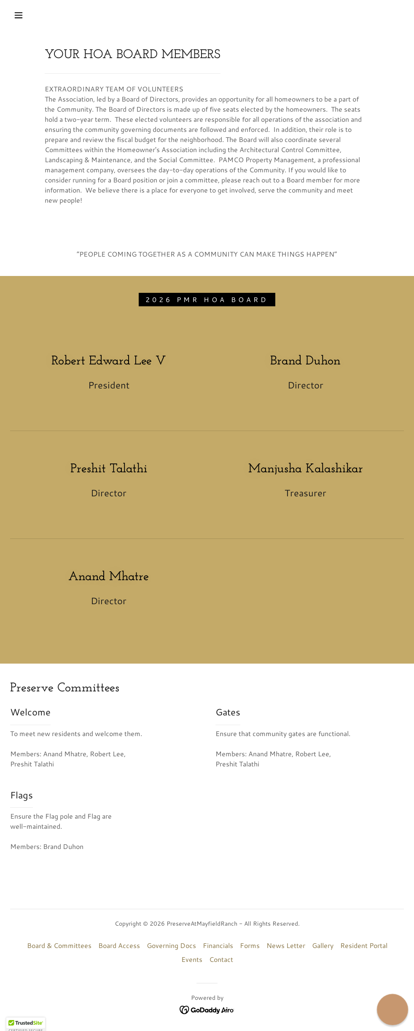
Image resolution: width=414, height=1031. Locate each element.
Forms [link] (250, 945)
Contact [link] (221, 959)
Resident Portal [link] (363, 945)
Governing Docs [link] (171, 945)
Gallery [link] (322, 945)
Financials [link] (218, 945)
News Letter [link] (285, 945)
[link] (207, 1009)
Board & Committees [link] (59, 945)
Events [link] (191, 959)
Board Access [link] (119, 945)
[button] (19, 15)
